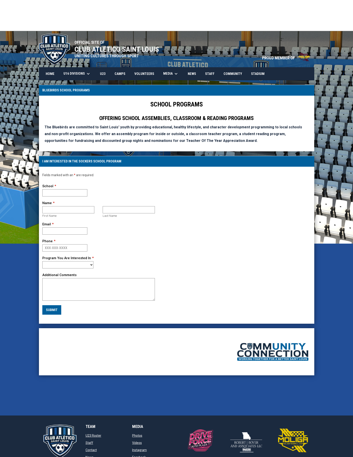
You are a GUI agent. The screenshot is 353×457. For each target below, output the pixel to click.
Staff (89, 443)
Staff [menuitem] (210, 74)
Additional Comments (59, 275)
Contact (91, 450)
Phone (47, 241)
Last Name (110, 215)
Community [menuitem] (233, 74)
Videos (137, 443)
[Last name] (129, 209)
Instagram (139, 450)
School (47, 186)
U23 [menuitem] (103, 74)
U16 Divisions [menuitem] (77, 73)
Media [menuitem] (171, 73)
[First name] (68, 209)
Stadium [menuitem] (258, 74)
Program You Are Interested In (66, 258)
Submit (52, 310)
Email (46, 224)
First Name (49, 215)
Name (47, 203)
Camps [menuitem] (120, 74)
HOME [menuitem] (50, 74)
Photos (137, 435)
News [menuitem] (192, 74)
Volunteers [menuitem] (144, 74)
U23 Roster (93, 435)
